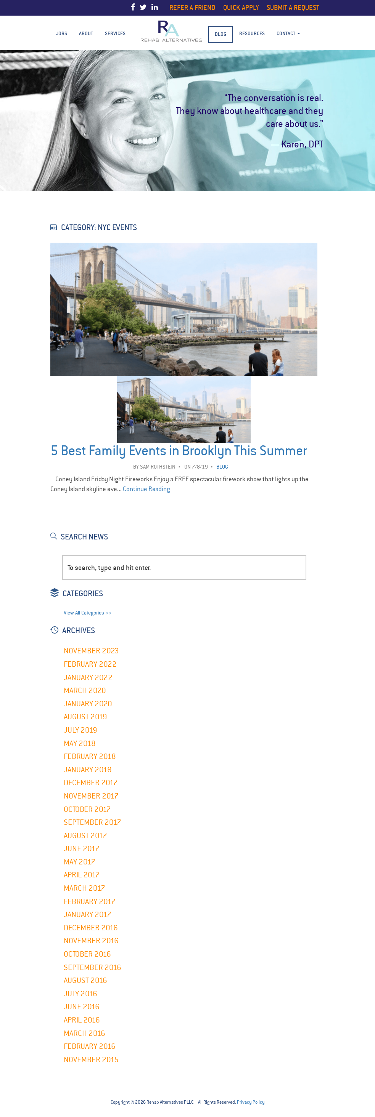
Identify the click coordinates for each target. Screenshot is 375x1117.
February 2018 (90, 756)
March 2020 (85, 690)
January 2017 (87, 914)
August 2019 (85, 717)
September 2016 (92, 967)
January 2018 (88, 770)
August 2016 (85, 980)
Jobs (61, 33)
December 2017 (91, 782)
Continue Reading (146, 489)
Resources (252, 33)
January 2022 (88, 677)
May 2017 (79, 862)
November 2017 (91, 796)
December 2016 (91, 928)
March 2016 (84, 1033)
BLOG (221, 34)
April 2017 (82, 875)
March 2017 (84, 888)
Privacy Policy (251, 1102)
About (86, 33)
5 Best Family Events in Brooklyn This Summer (178, 451)
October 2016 (87, 954)
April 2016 (82, 1020)
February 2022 (90, 664)
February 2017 (90, 901)
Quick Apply (241, 7)
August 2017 (85, 835)
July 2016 (80, 994)
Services (115, 33)
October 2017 (87, 809)
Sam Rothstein (157, 467)
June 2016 (82, 1006)
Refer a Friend (192, 7)
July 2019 (80, 730)
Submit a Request (293, 7)
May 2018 (80, 743)
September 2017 (92, 822)
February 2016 (90, 1046)
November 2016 (91, 941)
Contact (288, 33)
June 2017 (82, 848)
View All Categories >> (87, 613)
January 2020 (88, 704)
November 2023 (91, 651)
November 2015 (91, 1059)
